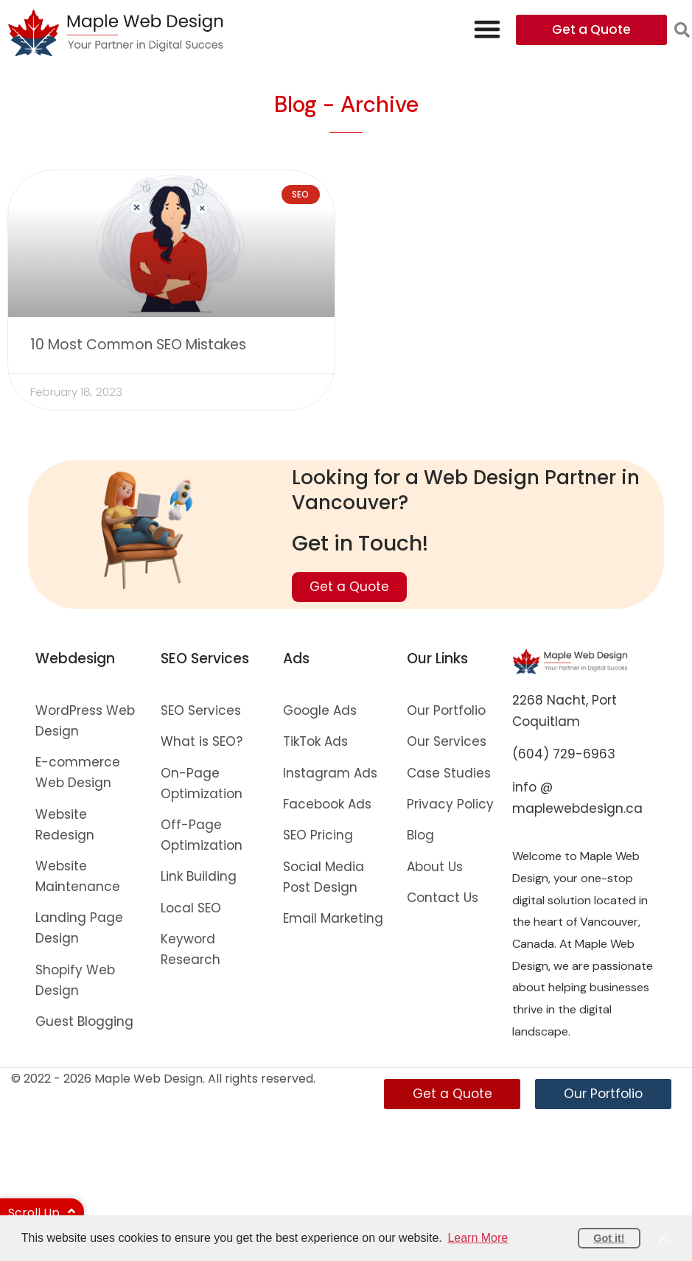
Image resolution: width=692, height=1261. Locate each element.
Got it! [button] (608, 1238)
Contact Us (442, 898)
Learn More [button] (477, 1238)
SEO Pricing (318, 835)
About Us (435, 867)
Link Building (199, 876)
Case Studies (449, 773)
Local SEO (191, 908)
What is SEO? (201, 741)
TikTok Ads (315, 741)
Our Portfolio (446, 710)
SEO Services (201, 710)
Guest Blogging (84, 1021)
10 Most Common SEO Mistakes (138, 344)
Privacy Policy (450, 804)
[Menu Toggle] (487, 29)
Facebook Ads (327, 804)
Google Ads (320, 710)
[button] (682, 30)
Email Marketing (333, 918)
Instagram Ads (330, 773)
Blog (420, 835)
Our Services (446, 741)
